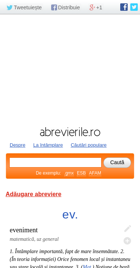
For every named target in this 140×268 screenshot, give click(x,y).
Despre (17, 145)
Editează (127, 229)
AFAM (95, 173)
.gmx (69, 173)
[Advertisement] (70, 69)
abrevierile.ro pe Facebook (124, 7)
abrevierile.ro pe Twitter (134, 7)
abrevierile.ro (70, 132)
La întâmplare (48, 145)
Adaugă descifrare (127, 241)
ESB (81, 173)
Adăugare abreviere (33, 194)
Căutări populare (88, 145)
